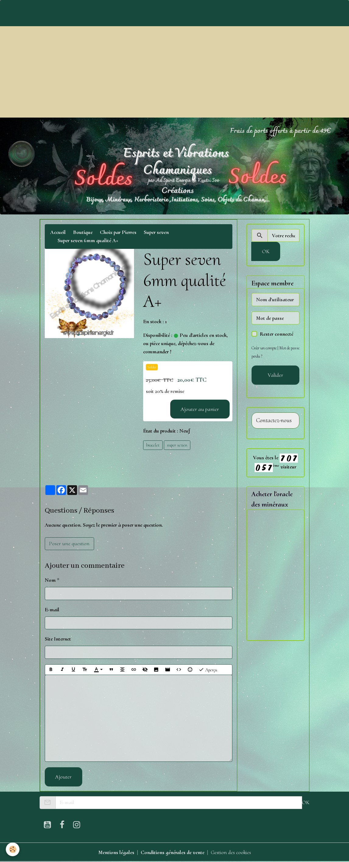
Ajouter (63, 776)
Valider (275, 375)
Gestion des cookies (231, 852)
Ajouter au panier (200, 409)
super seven (177, 445)
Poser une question (69, 543)
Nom (50, 580)
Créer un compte (264, 348)
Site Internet (58, 638)
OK (266, 251)
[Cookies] (13, 849)
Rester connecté (276, 333)
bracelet (153, 445)
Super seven (156, 232)
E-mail (52, 609)
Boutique (83, 232)
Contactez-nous (274, 420)
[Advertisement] (174, 72)
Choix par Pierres (118, 232)
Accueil (58, 232)
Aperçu (208, 669)
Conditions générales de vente (172, 852)
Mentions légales (116, 852)
